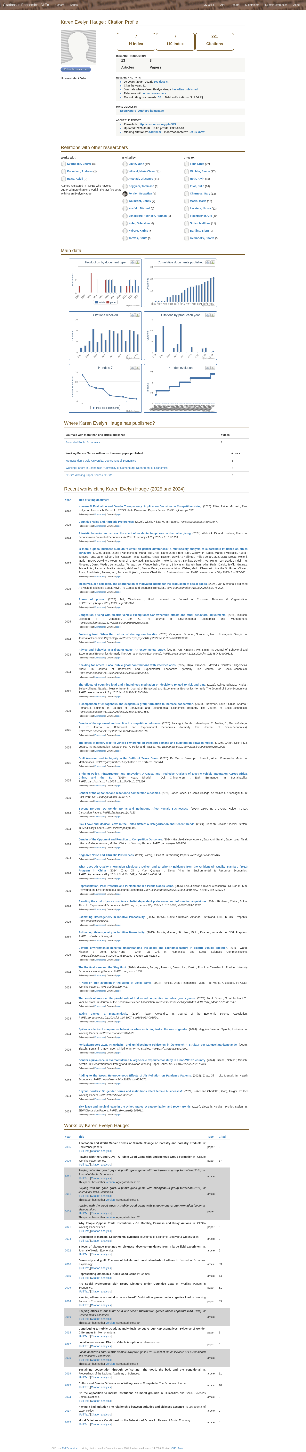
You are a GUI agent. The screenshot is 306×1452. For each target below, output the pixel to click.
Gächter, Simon (200, 171)
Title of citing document (96, 499)
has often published (185, 89)
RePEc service (69, 1448)
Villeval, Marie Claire (141, 171)
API (222, 4)
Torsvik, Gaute (137, 238)
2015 (68, 1275)
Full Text (84, 1150)
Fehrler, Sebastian (140, 193)
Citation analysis (101, 1150)
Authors (59, 4)
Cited (224, 1136)
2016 (68, 1264)
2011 (68, 1176)
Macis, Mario (198, 200)
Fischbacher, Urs (201, 215)
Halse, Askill (75, 178)
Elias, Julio (197, 186)
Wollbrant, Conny (139, 200)
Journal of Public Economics (83, 442)
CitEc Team (177, 1448)
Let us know (197, 132)
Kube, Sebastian (139, 223)
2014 (68, 1301)
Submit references (276, 4)
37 (159, 97)
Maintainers (252, 4)
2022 (68, 1250)
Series (74, 4)
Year (69, 499)
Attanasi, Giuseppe (140, 178)
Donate (234, 4)
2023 (68, 1385)
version (110, 1182)
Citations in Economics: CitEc (26, 5)
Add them (154, 132)
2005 (68, 1147)
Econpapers (99, 514)
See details (160, 81)
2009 (68, 1160)
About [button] (298, 4)
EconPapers (128, 110)
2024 (68, 1238)
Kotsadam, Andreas (80, 171)
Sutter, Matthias (200, 223)
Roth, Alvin (197, 178)
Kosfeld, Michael (139, 208)
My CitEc (209, 4)
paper (118, 514)
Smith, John (136, 163)
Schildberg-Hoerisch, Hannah (147, 215)
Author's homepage (151, 110)
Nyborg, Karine (138, 230)
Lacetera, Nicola (200, 208)
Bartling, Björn (199, 230)
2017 (68, 1410)
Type (212, 1136)
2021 (68, 1227)
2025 (68, 1357)
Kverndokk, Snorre (79, 163)
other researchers (154, 93)
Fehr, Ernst (197, 163)
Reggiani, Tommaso (141, 186)
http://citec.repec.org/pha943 (157, 124)
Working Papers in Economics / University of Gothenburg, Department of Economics (117, 467)
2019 (68, 1373)
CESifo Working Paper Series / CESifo (89, 475)
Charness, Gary (200, 193)
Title (83, 1136)
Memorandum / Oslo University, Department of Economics (101, 460)
